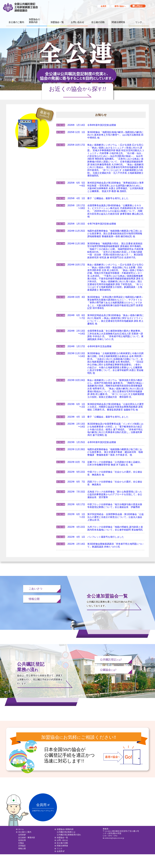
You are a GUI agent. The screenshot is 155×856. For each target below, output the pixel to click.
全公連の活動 (97, 22)
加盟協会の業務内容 (65, 829)
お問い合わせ (77, 22)
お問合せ (139, 6)
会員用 (103, 6)
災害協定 (22, 846)
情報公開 (34, 598)
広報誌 (21, 843)
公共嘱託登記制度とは (66, 832)
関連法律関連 (62, 846)
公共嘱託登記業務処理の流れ (69, 835)
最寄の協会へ (120, 6)
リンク (138, 22)
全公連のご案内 (16, 22)
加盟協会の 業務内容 (34, 20)
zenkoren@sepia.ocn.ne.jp (114, 838)
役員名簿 (22, 840)
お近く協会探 (77, 89)
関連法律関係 (118, 22)
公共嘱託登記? (111, 659)
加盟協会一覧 (57, 22)
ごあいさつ (35, 588)
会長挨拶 (22, 835)
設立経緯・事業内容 (26, 837)
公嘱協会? (108, 669)
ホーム (21, 829)
